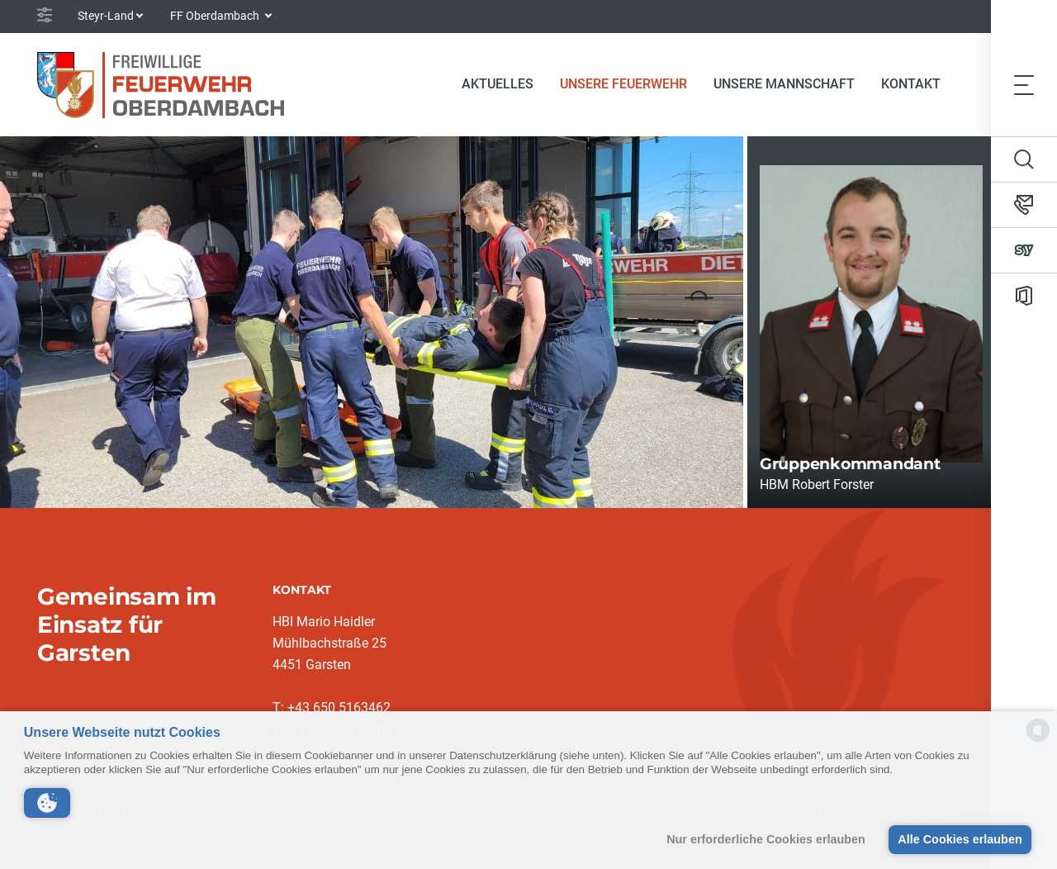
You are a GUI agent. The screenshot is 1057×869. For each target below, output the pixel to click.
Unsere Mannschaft (784, 84)
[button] (47, 803)
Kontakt (911, 84)
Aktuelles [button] (497, 84)
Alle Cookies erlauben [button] (959, 839)
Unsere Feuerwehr (623, 84)
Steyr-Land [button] (106, 15)
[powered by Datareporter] (1038, 740)
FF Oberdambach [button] (216, 15)
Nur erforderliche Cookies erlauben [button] (765, 839)
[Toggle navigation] (1024, 84)
